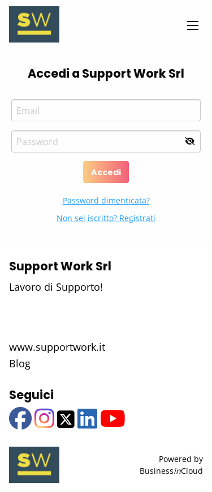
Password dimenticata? (106, 200)
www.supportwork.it (57, 347)
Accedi (106, 172)
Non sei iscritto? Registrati (106, 218)
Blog (20, 363)
